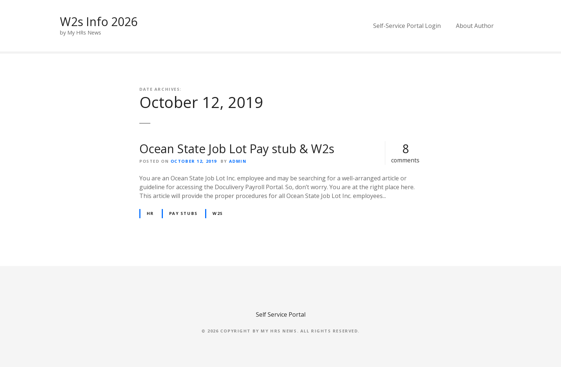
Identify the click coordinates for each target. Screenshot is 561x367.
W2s (217, 213)
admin (238, 161)
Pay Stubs (183, 213)
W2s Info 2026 (98, 21)
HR (150, 213)
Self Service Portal (280, 314)
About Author (475, 26)
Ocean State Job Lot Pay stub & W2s (236, 148)
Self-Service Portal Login (407, 26)
